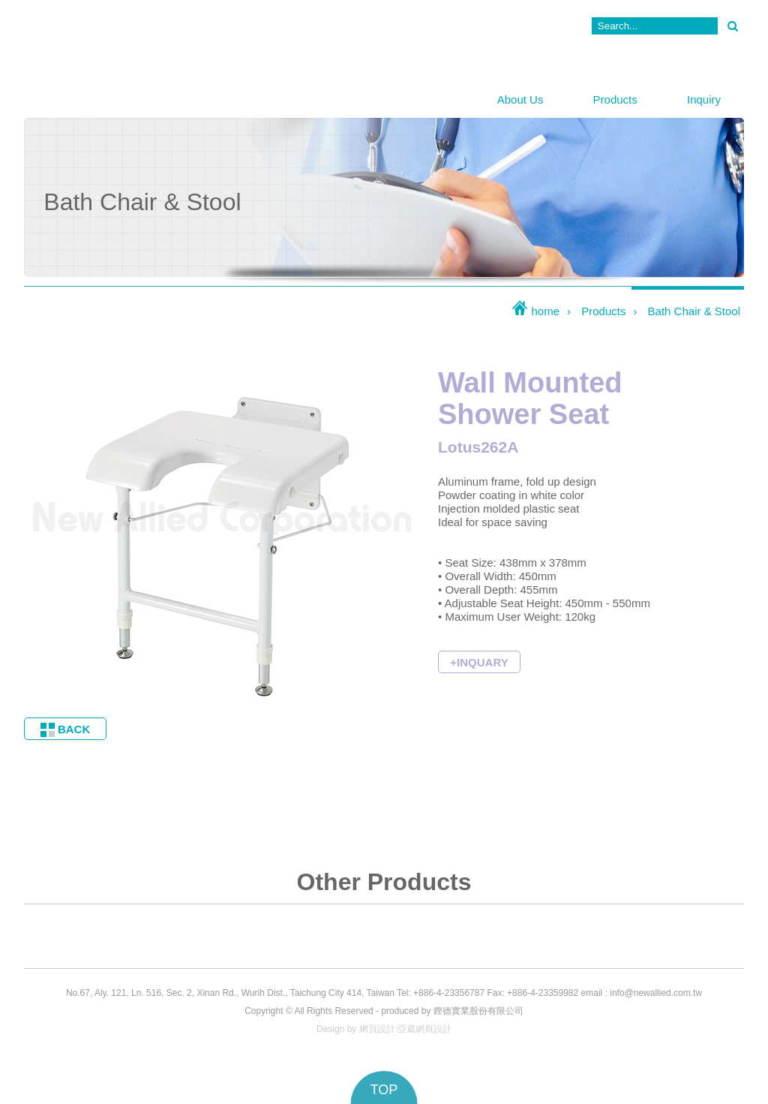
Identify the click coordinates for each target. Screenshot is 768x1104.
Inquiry (704, 99)
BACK (65, 730)
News (450, 26)
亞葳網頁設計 (425, 1029)
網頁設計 (377, 1029)
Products (615, 99)
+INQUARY (479, 662)
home (536, 311)
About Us (520, 99)
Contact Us (540, 26)
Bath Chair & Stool (694, 311)
